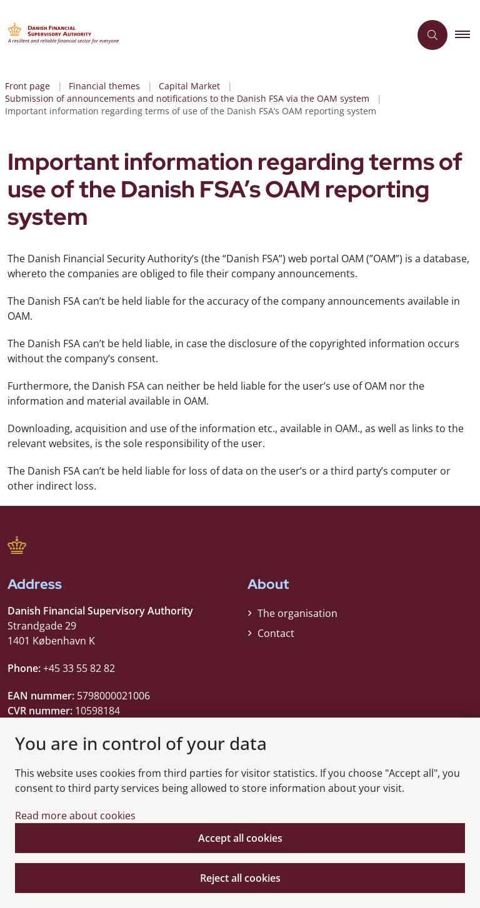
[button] (467, 35)
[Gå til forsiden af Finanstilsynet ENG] (200, 34)
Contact (276, 633)
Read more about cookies (75, 815)
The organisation (298, 613)
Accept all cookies (240, 838)
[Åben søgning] (433, 35)
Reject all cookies (240, 878)
